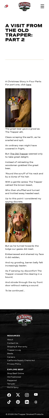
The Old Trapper (19, 154)
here (28, 84)
